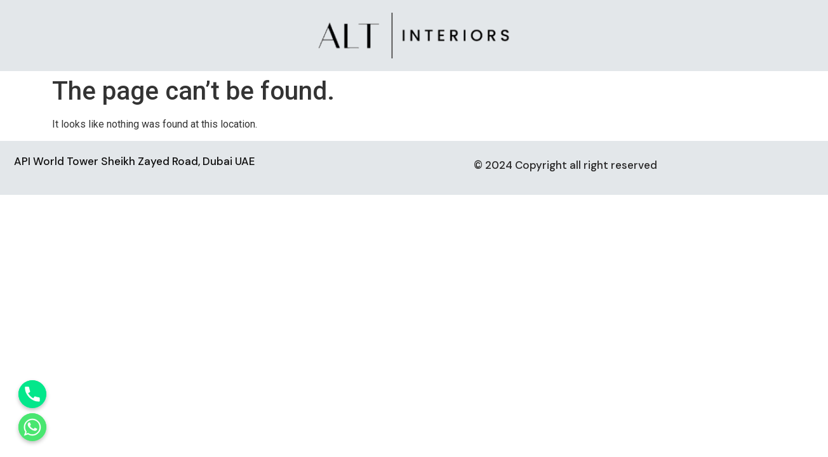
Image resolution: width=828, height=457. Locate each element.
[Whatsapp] (32, 427)
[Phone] (32, 394)
